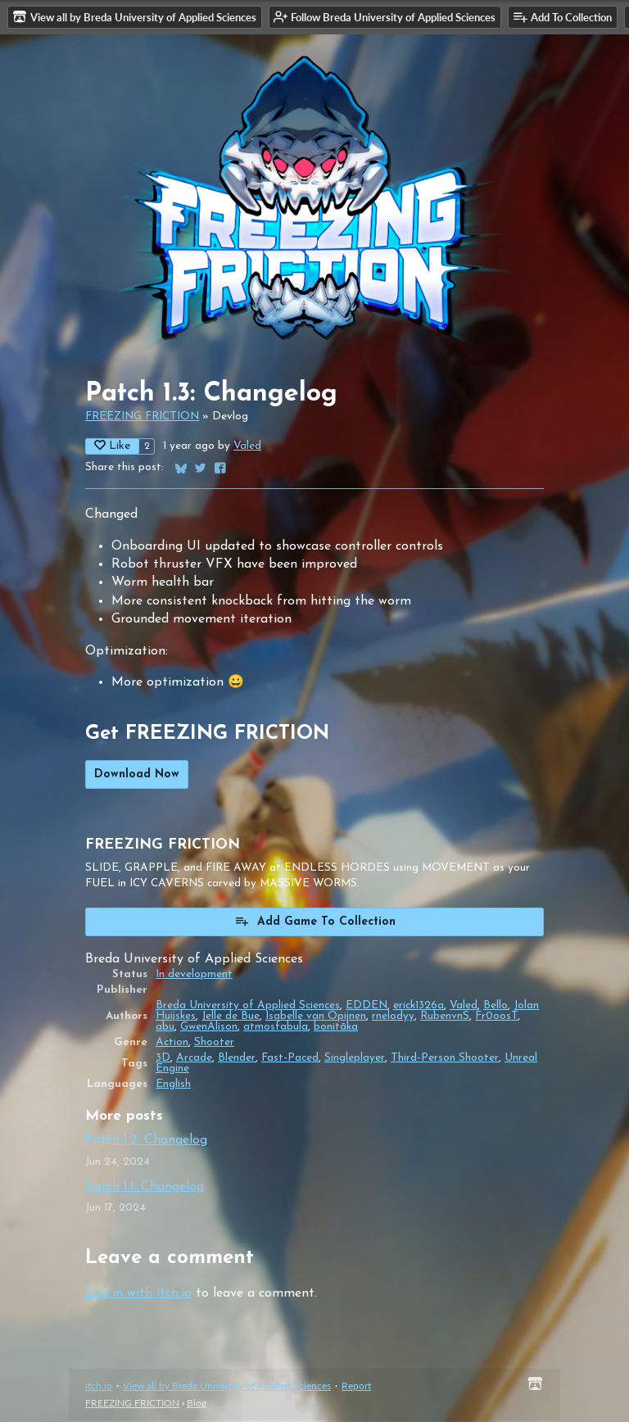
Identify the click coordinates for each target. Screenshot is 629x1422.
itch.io (98, 1387)
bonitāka (336, 1028)
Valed (247, 447)
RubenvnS (444, 1017)
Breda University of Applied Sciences (248, 1007)
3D (163, 1059)
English (173, 1085)
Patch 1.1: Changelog (144, 1188)
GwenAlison (209, 1028)
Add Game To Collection (315, 922)
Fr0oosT (496, 1017)
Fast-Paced (290, 1059)
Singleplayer (354, 1059)
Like (112, 447)
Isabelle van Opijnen (315, 1017)
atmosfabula (275, 1028)
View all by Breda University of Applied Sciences (227, 1387)
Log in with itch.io (138, 1295)
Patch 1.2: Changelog (146, 1141)
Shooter (214, 1044)
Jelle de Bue (230, 1017)
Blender (237, 1059)
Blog (196, 1404)
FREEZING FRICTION (142, 418)
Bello (495, 1007)
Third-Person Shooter (445, 1059)
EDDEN (366, 1007)
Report (356, 1387)
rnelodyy (393, 1017)
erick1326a (418, 1007)
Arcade (194, 1059)
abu (165, 1028)
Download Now (136, 776)
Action (172, 1044)
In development (194, 976)
